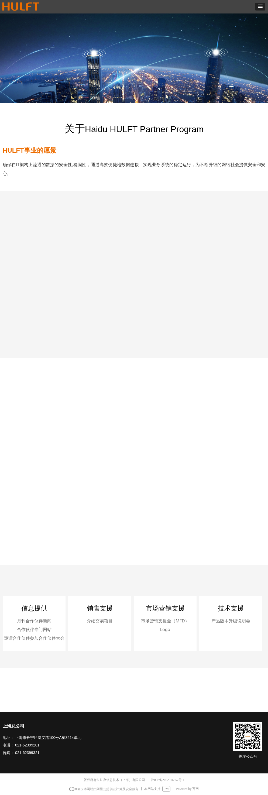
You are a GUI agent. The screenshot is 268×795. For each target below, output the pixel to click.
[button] (260, 7)
